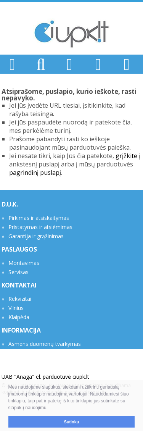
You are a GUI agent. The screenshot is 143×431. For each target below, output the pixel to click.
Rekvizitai (19, 298)
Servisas (18, 272)
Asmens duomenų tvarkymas (44, 343)
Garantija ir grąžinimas (36, 236)
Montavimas (23, 262)
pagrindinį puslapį (35, 172)
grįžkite (126, 156)
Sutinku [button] (71, 422)
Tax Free (19, 353)
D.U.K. (10, 204)
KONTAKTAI (19, 285)
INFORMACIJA (21, 330)
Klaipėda (18, 317)
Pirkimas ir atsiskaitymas (38, 217)
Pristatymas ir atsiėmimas (40, 227)
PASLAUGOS (19, 249)
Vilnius (16, 308)
